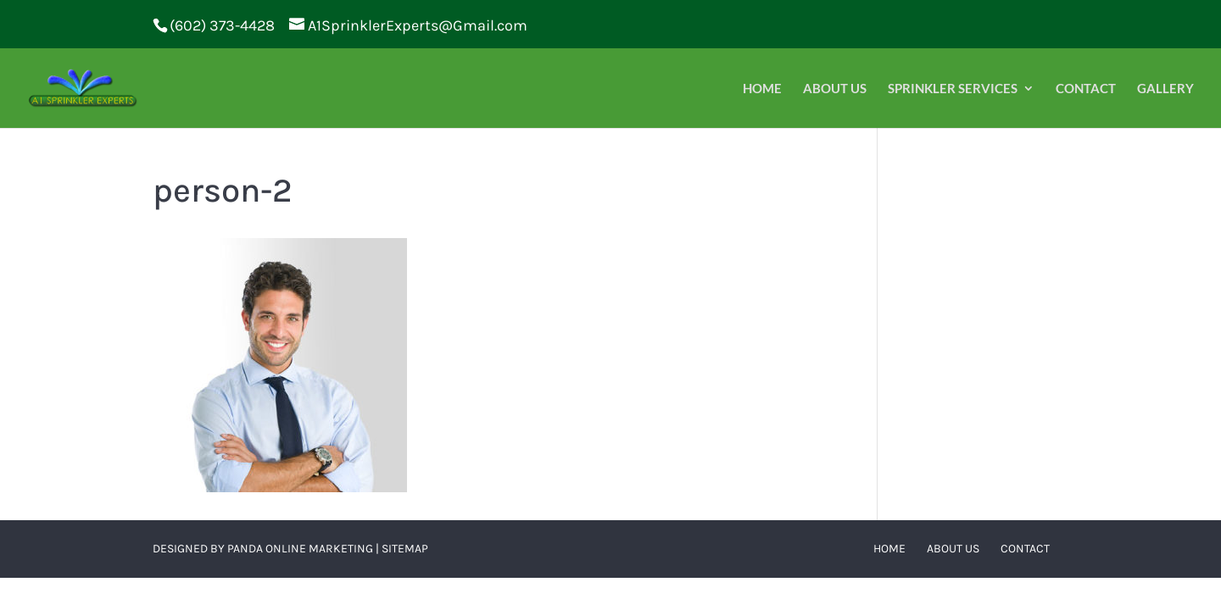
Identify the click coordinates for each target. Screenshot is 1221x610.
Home (762, 89)
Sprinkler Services (953, 89)
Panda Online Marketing (300, 548)
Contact (1086, 89)
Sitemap (405, 548)
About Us (835, 89)
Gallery (1165, 89)
